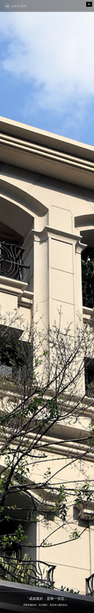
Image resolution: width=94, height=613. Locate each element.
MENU (89, 4)
